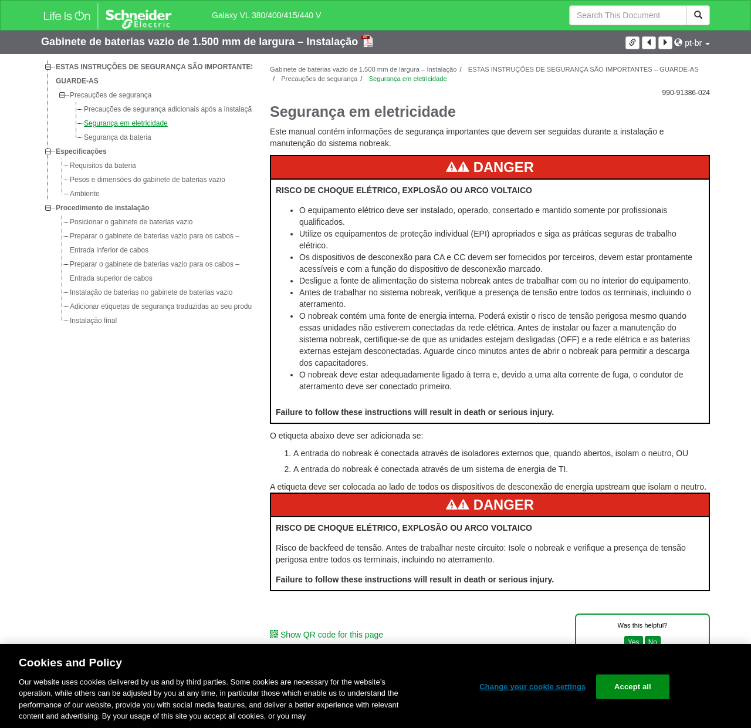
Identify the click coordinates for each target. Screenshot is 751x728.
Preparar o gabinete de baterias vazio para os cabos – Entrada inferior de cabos (154, 243)
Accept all (632, 686)
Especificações (81, 151)
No (652, 642)
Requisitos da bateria (103, 165)
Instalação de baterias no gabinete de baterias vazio (151, 292)
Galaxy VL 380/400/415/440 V (266, 15)
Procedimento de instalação (102, 208)
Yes (634, 642)
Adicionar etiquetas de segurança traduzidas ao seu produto (164, 306)
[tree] (146, 194)
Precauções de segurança (110, 95)
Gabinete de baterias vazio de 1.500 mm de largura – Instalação (201, 42)
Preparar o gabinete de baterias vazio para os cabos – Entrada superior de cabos (154, 271)
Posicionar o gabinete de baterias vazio (131, 222)
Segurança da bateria (117, 137)
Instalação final (93, 320)
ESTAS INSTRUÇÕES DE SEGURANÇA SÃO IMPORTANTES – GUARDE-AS (158, 74)
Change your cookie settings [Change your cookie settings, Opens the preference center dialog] (532, 686)
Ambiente (85, 194)
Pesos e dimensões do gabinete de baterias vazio (147, 180)
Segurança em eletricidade (126, 123)
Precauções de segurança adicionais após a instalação (170, 109)
